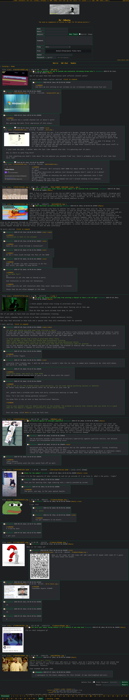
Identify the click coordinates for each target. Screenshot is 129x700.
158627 (39, 241)
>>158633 (9, 372)
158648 (39, 381)
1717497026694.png (46, 552)
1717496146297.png (20, 542)
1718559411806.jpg (20, 584)
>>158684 (39, 85)
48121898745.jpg (58, 204)
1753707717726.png (20, 296)
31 (11, 699)
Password (104, 682)
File (97, 682)
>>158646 (67, 444)
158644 (62, 444)
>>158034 (73, 515)
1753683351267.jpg (20, 626)
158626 (39, 327)
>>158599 (28, 490)
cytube (36, 0)
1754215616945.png (20, 130)
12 (55, 696)
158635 (39, 369)
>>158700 (46, 128)
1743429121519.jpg (20, 204)
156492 (68, 515)
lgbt (93, 0)
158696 (68, 82)
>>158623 (9, 235)
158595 (117, 627)
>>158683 (9, 118)
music (75, 0)
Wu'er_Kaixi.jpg (51, 584)
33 (20, 699)
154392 (39, 602)
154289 (65, 550)
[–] (31, 71)
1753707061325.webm (21, 470)
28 (126, 696)
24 (108, 696)
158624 (39, 232)
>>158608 (85, 473)
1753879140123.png (20, 419)
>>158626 (9, 354)
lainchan (69, 689)
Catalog (5, 66)
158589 (68, 657)
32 (16, 699)
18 (82, 696)
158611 (44, 73)
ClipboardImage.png (59, 500)
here (27, 413)
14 (64, 696)
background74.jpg (53, 93)
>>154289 (35, 587)
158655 (44, 190)
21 (95, 696)
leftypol (43, 0)
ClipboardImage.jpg (60, 626)
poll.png (49, 130)
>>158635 (44, 360)
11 (50, 696)
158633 (39, 360)
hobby (55, 0)
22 (99, 696)
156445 (68, 508)
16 (73, 696)
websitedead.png (51, 164)
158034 (39, 524)
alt (31, 0)
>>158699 (35, 167)
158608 (57, 487)
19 (86, 696)
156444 (68, 501)
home (15, 0)
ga (67, 0)
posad (84, 0)
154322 (39, 582)
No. (41, 73)
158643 (39, 259)
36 (34, 699)
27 (122, 696)
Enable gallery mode (123, 60)
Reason (98, 685)
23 (104, 696)
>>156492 (79, 501)
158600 (44, 299)
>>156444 (39, 518)
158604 (57, 479)
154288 (65, 544)
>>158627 (44, 232)
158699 (41, 128)
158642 (62, 435)
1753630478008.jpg (20, 656)
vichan (63, 689)
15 (68, 696)
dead (101, 0)
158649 (39, 269)
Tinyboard (56, 689)
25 (113, 696)
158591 (68, 672)
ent (71, 0)
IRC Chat (64, 63)
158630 (39, 351)
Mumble (73, 63)
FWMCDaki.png (56, 419)
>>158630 (44, 327)
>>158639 (44, 241)
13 (59, 696)
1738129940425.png (20, 500)
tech (60, 0)
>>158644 (9, 460)
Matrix (55, 63)
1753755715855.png (20, 70)
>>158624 (9, 244)
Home (13, 66)
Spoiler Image (86, 34)
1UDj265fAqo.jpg (57, 656)
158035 (39, 609)
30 (7, 699)
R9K (97, 0)
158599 (74, 473)
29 (3, 699)
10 (46, 696)
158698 (39, 115)
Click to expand (70, 79)
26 (117, 696)
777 (80, 0)
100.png (54, 70)
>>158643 (44, 250)
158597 (39, 533)
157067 (95, 206)
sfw (28, 0)
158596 (39, 616)
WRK (51, 0)
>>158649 (49, 232)
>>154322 (70, 550)
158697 (39, 91)
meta (107, 0)
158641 (96, 421)
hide (9, 70)
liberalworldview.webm (59, 470)
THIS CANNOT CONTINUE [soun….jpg (64, 187)
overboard (22, 0)
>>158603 (9, 384)
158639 (39, 250)
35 (29, 699)
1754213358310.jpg (20, 93)
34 (25, 699)
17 (77, 696)
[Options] (126, 0)
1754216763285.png (20, 164)
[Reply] (50, 73)
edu (64, 0)
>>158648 (49, 327)
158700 (41, 162)
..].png (52, 296)
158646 (39, 457)
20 (91, 696)
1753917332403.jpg (20, 187)
